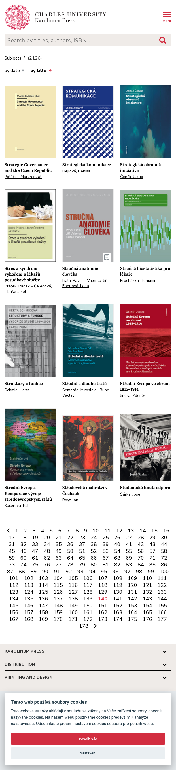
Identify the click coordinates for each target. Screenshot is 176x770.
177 (162, 619)
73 (12, 564)
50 (70, 551)
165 (147, 612)
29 (152, 537)
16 (166, 530)
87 (10, 571)
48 (47, 551)
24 (94, 537)
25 (106, 537)
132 (147, 592)
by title (40, 70)
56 (141, 551)
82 (117, 564)
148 (58, 605)
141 (117, 598)
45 (12, 551)
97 (127, 571)
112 (13, 585)
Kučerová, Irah (17, 505)
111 (162, 578)
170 (58, 619)
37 (82, 544)
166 (162, 612)
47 (35, 551)
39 (106, 544)
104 (58, 578)
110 (147, 578)
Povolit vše (88, 739)
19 (35, 537)
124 (28, 592)
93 (80, 571)
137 (58, 598)
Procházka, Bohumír (138, 280)
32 (23, 544)
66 (94, 558)
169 (43, 619)
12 (119, 530)
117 (88, 585)
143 (147, 598)
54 (117, 551)
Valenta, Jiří (97, 280)
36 (70, 544)
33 (35, 544)
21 (59, 537)
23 (82, 537)
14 (143, 530)
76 (47, 564)
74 (23, 564)
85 (152, 564)
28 (141, 537)
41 (129, 544)
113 (28, 585)
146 (28, 605)
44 (164, 544)
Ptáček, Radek (17, 286)
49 (59, 551)
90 (45, 571)
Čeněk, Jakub (131, 176)
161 (88, 612)
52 (94, 551)
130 (117, 592)
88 (22, 571)
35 (59, 544)
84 (141, 564)
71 (152, 558)
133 (162, 592)
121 (147, 585)
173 (102, 619)
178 (83, 626)
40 (117, 544)
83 (129, 564)
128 (88, 592)
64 (70, 558)
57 (152, 551)
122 (162, 585)
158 (43, 612)
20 (47, 537)
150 (88, 605)
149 (73, 605)
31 (12, 544)
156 (13, 612)
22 (70, 537)
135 (28, 598)
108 (117, 578)
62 (47, 558)
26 (117, 537)
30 (164, 537)
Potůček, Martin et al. (23, 176)
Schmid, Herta (17, 390)
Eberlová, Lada (75, 286)
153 (132, 605)
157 (28, 612)
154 (147, 605)
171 (73, 619)
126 (58, 592)
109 (132, 578)
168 (28, 619)
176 (147, 619)
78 (70, 564)
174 (117, 619)
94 (92, 571)
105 (73, 578)
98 (139, 571)
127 (73, 592)
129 (102, 592)
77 (59, 564)
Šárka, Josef (131, 494)
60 (23, 558)
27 (129, 537)
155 (162, 605)
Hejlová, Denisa (76, 171)
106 (88, 578)
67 (106, 558)
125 (43, 592)
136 (43, 598)
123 (13, 592)
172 (88, 619)
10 (96, 530)
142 (132, 598)
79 (82, 564)
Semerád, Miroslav (79, 390)
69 (129, 558)
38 (94, 544)
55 (129, 551)
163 (117, 612)
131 (132, 592)
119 (117, 585)
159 (58, 612)
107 (102, 578)
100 (164, 571)
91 (57, 571)
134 (13, 598)
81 (106, 564)
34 (47, 544)
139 (88, 598)
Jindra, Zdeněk (133, 395)
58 (164, 551)
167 (13, 619)
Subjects (13, 58)
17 (12, 537)
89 (34, 571)
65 (82, 558)
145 (13, 605)
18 (23, 537)
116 (73, 585)
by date (15, 70)
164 (132, 612)
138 (73, 598)
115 (58, 585)
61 (35, 558)
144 (162, 598)
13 (131, 530)
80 (94, 564)
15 (154, 530)
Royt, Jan (70, 500)
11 (108, 530)
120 (132, 585)
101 (13, 578)
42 (141, 544)
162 (102, 612)
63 (59, 558)
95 (104, 571)
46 (23, 551)
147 (43, 605)
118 (102, 585)
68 (117, 558)
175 (132, 619)
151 (102, 605)
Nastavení (88, 753)
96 (116, 571)
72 (164, 558)
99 (151, 571)
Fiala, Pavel (72, 280)
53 (106, 551)
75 (35, 564)
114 (43, 585)
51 (82, 551)
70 (141, 558)
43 (152, 544)
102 (28, 578)
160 (73, 612)
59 (12, 558)
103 (43, 578)
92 (69, 571)
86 (164, 564)
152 (117, 605)
